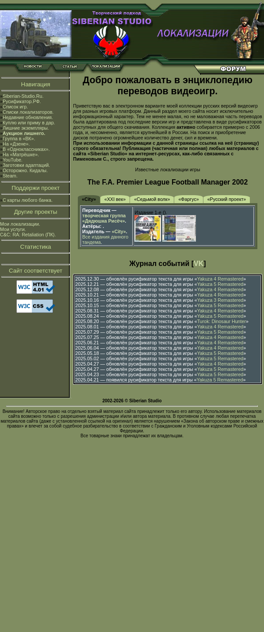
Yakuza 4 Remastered (220, 278)
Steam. (10, 175)
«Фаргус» (188, 199)
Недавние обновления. (28, 117)
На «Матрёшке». (21, 154)
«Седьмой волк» (152, 199)
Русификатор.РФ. (22, 101)
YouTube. (13, 159)
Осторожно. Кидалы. (25, 170)
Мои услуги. (13, 229)
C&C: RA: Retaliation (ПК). (28, 234)
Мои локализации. (20, 224)
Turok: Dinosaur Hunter (221, 321)
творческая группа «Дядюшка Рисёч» (104, 218)
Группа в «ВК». (19, 138)
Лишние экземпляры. (26, 128)
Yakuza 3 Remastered (220, 300)
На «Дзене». (16, 143)
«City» (89, 199)
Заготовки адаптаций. (26, 165)
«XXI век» (115, 199)
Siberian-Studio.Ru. (23, 96)
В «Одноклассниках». (26, 149)
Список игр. (15, 106)
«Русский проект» (226, 199)
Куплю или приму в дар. (29, 122)
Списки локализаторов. (28, 112)
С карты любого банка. (28, 200)
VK (198, 263)
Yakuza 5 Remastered (220, 284)
